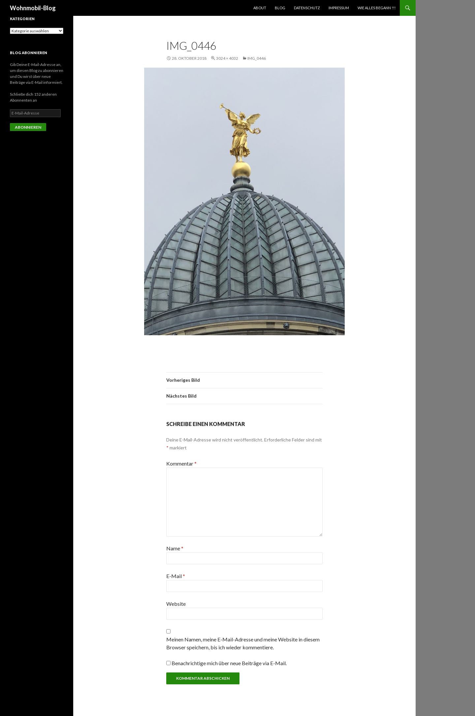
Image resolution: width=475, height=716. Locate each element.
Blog (280, 8)
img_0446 (256, 58)
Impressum (339, 8)
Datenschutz (307, 8)
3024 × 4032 (227, 58)
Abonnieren (28, 127)
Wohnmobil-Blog (33, 8)
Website (176, 604)
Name (174, 548)
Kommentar (181, 463)
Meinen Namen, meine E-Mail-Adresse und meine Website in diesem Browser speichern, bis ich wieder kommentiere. (243, 643)
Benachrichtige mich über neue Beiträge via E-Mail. (229, 663)
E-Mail (175, 576)
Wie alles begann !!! (377, 8)
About (259, 8)
